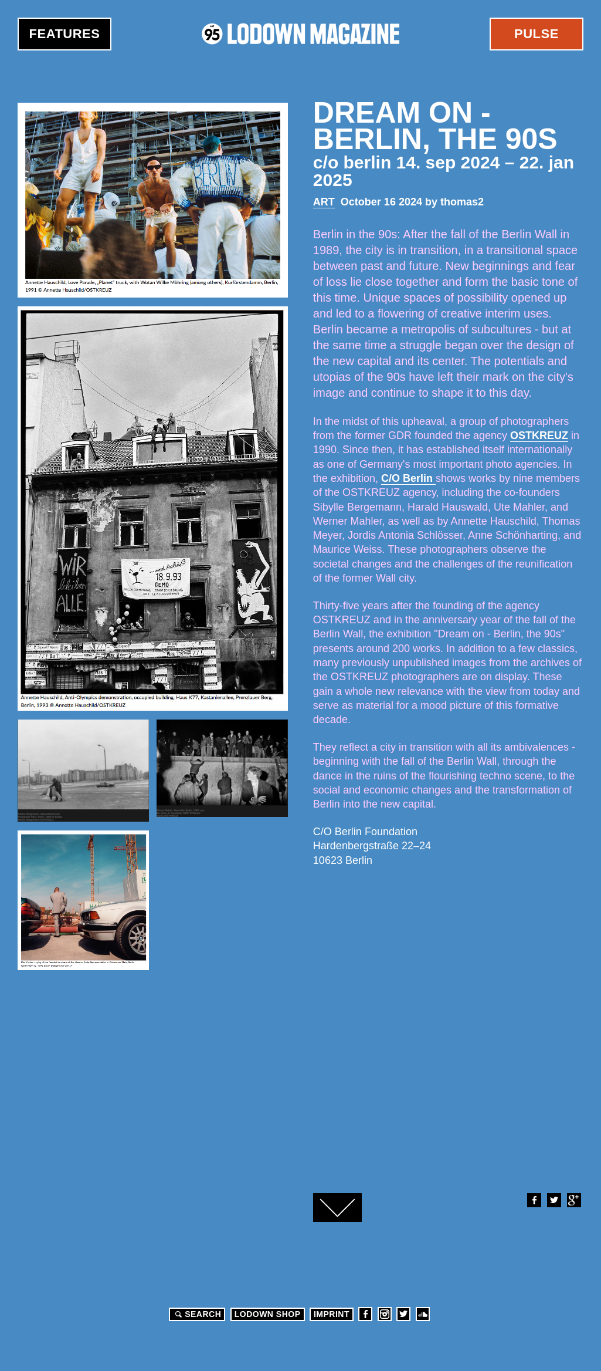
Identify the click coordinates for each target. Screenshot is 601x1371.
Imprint (331, 1314)
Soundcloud (423, 1314)
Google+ (573, 1200)
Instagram (385, 1314)
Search (196, 1314)
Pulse (536, 33)
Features (64, 33)
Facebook (533, 1200)
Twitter (553, 1200)
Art (324, 202)
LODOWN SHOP (268, 1314)
